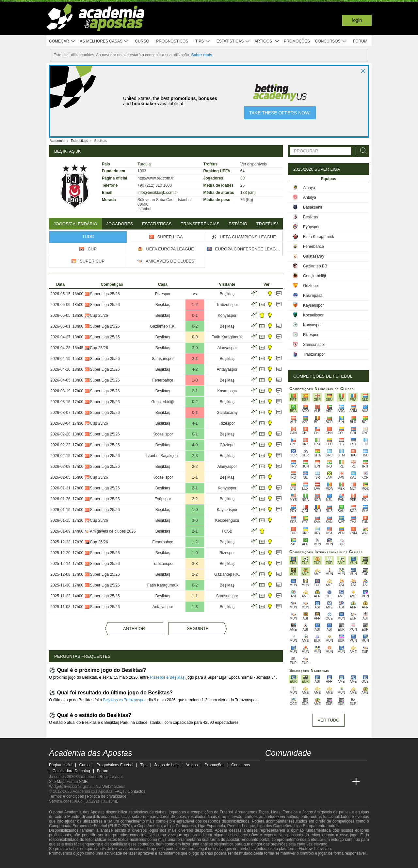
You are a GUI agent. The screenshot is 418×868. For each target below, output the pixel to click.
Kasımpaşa (227, 391)
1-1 (195, 477)
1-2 (195, 304)
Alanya (309, 187)
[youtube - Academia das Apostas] (295, 768)
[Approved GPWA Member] (91, 862)
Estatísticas (233, 41)
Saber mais (201, 55)
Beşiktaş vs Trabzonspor (124, 700)
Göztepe (227, 445)
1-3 (195, 606)
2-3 (195, 455)
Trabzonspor (227, 304)
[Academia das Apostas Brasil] (282, 781)
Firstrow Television (314, 848)
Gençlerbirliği (162, 402)
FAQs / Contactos (130, 791)
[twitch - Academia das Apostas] (270, 768)
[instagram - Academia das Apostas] (319, 768)
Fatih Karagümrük (227, 337)
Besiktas (310, 217)
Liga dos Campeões (274, 826)
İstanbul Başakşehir (163, 455)
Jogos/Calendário (75, 223)
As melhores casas (104, 41)
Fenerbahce (313, 246)
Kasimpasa (312, 295)
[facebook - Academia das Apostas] (307, 768)
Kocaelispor (163, 434)
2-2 (195, 466)
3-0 (195, 348)
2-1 (195, 358)
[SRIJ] (162, 862)
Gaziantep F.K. (163, 326)
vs (195, 294)
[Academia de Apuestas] (307, 781)
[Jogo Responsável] (138, 862)
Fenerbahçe (162, 380)
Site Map (56, 781)
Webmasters (113, 786)
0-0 (195, 337)
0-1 (195, 315)
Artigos (267, 41)
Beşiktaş (227, 294)
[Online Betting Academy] (295, 781)
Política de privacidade (107, 796)
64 (242, 171)
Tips (202, 41)
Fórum (360, 41)
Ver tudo (329, 720)
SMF (83, 781)
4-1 (195, 423)
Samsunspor (163, 358)
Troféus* (267, 223)
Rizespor (162, 294)
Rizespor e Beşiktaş (167, 677)
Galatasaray (227, 412)
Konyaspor (227, 315)
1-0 (195, 380)
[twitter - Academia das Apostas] (282, 768)
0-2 (195, 326)
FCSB (227, 531)
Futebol (226, 812)
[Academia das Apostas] (270, 781)
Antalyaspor (227, 369)
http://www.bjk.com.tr (155, 178)
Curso (142, 41)
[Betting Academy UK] (331, 781)
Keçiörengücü (227, 520)
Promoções (297, 41)
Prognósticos (172, 41)
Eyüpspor (162, 499)
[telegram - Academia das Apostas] (331, 768)
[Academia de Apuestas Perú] (343, 781)
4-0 (195, 445)
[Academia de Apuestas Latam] (319, 781)
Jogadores (119, 223)
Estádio (238, 223)
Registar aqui (111, 776)
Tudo (88, 236)
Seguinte (197, 628)
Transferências (200, 223)
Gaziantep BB (315, 266)
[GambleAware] (65, 862)
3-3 (195, 563)
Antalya (309, 197)
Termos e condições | (68, 796)
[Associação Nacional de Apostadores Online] (111, 862)
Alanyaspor (227, 348)
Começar (62, 41)
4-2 (195, 369)
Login (357, 20)
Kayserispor (227, 509)
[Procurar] (361, 151)
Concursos (331, 41)
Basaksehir (312, 207)
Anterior (134, 628)
